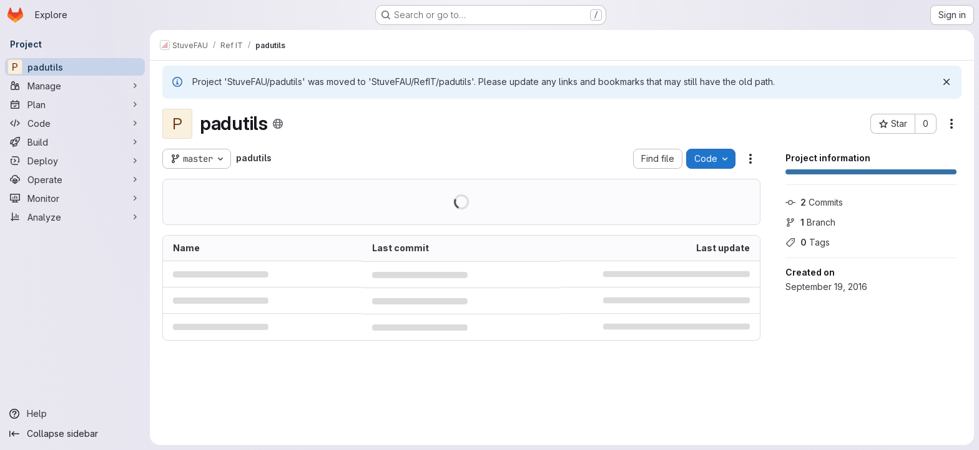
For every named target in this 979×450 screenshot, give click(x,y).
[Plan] (75, 104)
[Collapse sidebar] (75, 433)
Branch (810, 222)
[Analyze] (75, 217)
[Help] (75, 413)
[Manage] (75, 85)
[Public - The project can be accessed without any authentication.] (278, 124)
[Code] (75, 123)
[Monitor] (75, 198)
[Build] (75, 142)
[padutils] (75, 67)
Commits (814, 202)
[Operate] (75, 179)
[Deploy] (75, 160)
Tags (807, 242)
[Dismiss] (946, 81)
